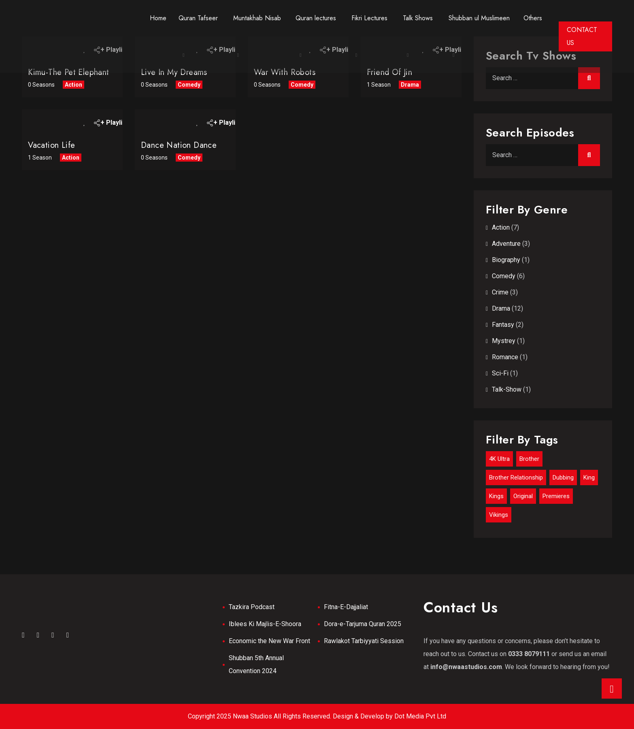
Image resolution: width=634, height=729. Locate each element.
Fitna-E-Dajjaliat (346, 607)
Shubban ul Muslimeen (479, 18)
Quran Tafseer (198, 18)
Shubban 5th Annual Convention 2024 (256, 664)
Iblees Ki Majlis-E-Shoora (265, 624)
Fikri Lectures (369, 18)
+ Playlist (109, 122)
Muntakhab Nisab (257, 18)
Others (532, 18)
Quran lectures (316, 18)
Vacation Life (51, 145)
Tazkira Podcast (251, 607)
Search (589, 78)
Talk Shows (418, 18)
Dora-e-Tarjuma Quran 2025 (362, 624)
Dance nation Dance (179, 145)
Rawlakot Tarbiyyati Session (364, 641)
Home (158, 18)
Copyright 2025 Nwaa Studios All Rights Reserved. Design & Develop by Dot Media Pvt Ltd (317, 716)
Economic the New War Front (269, 641)
